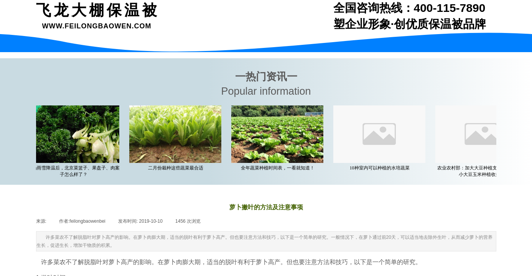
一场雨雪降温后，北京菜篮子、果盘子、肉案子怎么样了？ (75, 171)
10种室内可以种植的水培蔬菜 (381, 168)
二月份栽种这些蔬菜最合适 (176, 168)
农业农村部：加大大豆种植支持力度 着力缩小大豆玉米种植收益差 (482, 171)
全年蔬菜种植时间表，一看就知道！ (279, 168)
